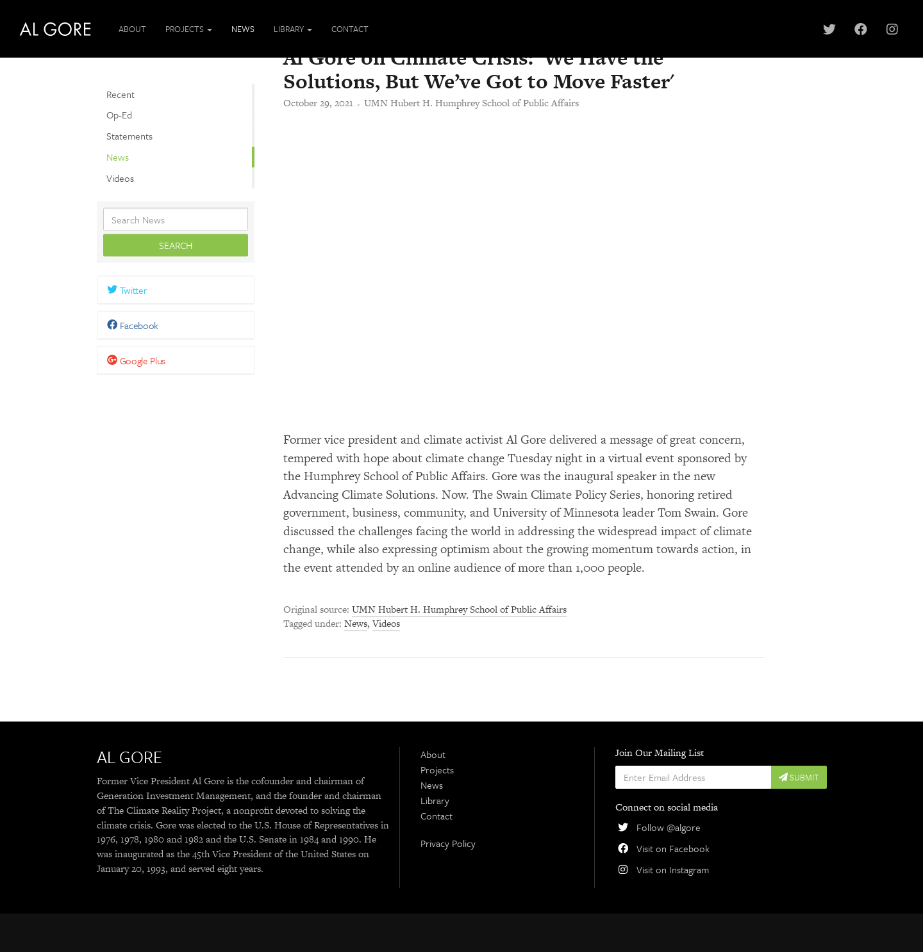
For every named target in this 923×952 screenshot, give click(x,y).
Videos (120, 177)
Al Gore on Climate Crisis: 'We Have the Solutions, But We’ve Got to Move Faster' (479, 107)
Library (434, 838)
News (242, 28)
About (132, 28)
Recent (120, 93)
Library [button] (293, 28)
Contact (350, 28)
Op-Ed (119, 115)
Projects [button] (188, 28)
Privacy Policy (448, 882)
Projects (437, 808)
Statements (129, 136)
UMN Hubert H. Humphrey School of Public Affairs (471, 141)
